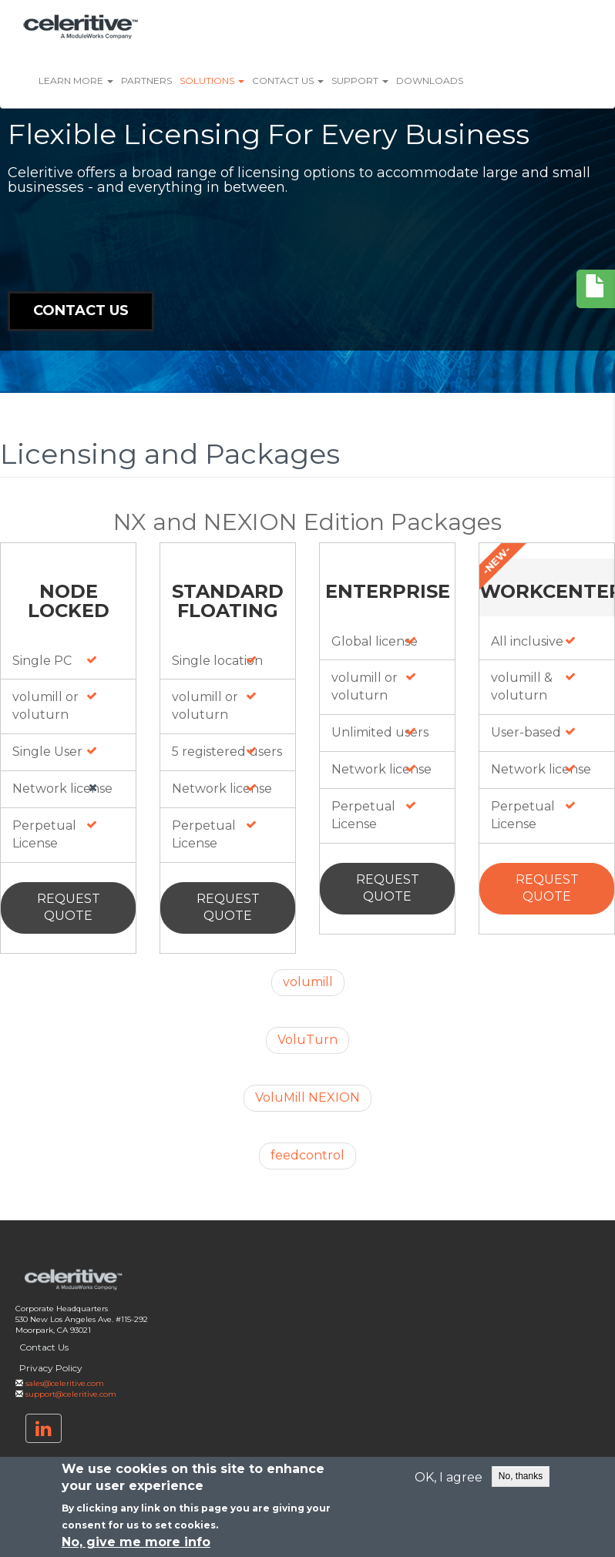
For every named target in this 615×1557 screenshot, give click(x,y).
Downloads (429, 80)
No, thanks (521, 1476)
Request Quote (68, 907)
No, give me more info (136, 1542)
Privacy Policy (50, 1368)
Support (359, 80)
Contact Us (288, 80)
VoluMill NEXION (307, 1097)
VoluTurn (307, 1039)
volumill (308, 982)
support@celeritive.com (70, 1394)
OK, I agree (448, 1477)
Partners (146, 80)
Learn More (76, 80)
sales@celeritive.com (64, 1383)
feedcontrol (307, 1155)
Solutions (212, 80)
